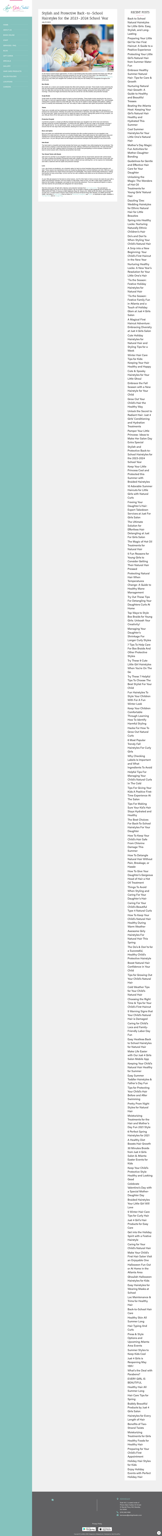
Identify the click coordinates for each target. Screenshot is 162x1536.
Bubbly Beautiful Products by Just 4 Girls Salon (138, 1407)
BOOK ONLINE (9, 35)
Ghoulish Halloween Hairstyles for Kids (140, 1278)
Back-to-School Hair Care (140, 1311)
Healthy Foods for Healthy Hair (138, 1442)
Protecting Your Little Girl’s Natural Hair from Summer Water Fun (140, 59)
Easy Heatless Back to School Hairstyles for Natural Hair (140, 1043)
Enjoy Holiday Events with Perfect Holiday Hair (139, 1473)
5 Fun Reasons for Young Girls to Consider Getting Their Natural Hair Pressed (138, 561)
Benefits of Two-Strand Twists (137, 1426)
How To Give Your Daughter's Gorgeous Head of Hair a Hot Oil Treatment (140, 876)
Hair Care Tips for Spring (138, 1397)
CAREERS (7, 87)
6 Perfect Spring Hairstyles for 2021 (139, 1133)
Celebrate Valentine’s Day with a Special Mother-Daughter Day (140, 1189)
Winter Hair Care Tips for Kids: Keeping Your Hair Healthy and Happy (139, 360)
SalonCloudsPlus (116, 1534)
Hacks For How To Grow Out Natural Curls (138, 731)
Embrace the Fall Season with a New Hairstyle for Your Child (139, 388)
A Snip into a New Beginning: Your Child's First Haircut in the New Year (139, 253)
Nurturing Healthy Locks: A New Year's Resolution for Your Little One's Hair (140, 269)
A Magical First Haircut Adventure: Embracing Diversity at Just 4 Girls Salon (140, 325)
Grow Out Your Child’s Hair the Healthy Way (137, 402)
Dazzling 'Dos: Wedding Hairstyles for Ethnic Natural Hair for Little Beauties (139, 207)
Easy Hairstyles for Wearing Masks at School (139, 1288)
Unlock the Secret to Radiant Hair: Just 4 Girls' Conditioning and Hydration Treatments (140, 418)
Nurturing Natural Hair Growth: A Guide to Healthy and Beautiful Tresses (138, 93)
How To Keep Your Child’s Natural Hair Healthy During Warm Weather (139, 920)
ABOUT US (7, 30)
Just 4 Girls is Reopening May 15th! (137, 1362)
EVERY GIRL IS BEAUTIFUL (136, 1380)
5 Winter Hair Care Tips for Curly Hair (139, 1213)
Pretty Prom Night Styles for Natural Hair (138, 1107)
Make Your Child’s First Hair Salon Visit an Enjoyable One (140, 1256)
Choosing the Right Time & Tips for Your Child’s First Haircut (139, 1003)
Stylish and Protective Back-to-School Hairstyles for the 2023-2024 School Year (140, 454)
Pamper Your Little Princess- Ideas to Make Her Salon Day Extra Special (140, 436)
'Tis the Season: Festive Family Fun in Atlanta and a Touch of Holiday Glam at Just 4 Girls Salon (139, 305)
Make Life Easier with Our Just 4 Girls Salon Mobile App (139, 1055)
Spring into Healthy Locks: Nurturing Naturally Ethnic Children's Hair (139, 225)
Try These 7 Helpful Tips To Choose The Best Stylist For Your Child (140, 682)
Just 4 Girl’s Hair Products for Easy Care (138, 1223)
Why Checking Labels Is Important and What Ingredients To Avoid (140, 761)
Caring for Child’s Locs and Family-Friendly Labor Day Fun (139, 1029)
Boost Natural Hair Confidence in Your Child (139, 966)
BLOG (5, 51)
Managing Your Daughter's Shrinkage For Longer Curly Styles (139, 634)
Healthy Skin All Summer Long (137, 1319)
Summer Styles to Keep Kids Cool (138, 1352)
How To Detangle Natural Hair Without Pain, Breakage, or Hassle (140, 860)
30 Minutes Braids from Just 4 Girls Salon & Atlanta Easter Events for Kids (138, 1155)
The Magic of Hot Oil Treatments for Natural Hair (140, 545)
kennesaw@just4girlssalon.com (131, 1515)
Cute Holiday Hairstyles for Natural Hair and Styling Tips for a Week (138, 342)
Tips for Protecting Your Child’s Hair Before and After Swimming (139, 1093)
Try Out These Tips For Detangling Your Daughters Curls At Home (139, 602)
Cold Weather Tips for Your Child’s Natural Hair (139, 990)
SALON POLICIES (9, 76)
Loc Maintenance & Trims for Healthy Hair (139, 1301)
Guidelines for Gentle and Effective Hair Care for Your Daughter (140, 166)
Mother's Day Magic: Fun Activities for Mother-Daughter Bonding (140, 150)
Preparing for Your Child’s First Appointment (138, 1452)
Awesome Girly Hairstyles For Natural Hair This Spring (138, 936)
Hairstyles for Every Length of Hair (139, 1417)
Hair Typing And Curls (137, 1327)
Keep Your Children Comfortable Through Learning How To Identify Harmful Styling (139, 715)
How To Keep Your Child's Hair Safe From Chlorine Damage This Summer (138, 843)
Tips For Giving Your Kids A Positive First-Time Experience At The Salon (140, 793)
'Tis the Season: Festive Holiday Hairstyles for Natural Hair (137, 285)
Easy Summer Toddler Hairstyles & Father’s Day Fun (140, 1079)
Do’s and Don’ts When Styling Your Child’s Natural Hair (139, 239)
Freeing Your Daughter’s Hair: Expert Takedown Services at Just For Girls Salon (139, 509)
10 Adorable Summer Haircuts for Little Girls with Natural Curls (140, 491)
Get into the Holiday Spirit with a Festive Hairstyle (140, 1236)
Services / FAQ (9, 45)
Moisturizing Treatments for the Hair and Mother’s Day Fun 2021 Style (139, 1121)
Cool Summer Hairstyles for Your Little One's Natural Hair (139, 134)
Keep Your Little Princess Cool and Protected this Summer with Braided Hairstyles (139, 473)
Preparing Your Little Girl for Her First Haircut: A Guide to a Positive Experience (140, 43)
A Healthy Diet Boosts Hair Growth (139, 1141)
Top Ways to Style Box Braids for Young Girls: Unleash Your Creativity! (140, 618)
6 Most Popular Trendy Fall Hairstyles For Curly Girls (139, 745)
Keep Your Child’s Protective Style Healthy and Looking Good (140, 1173)
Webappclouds (99, 1534)
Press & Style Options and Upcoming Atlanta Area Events (138, 1339)
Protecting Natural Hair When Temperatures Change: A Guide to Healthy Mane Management (139, 582)
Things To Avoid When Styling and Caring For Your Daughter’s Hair (138, 892)
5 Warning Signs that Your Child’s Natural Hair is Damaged (140, 1015)
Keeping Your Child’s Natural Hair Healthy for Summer (140, 1067)
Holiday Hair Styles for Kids (139, 1463)
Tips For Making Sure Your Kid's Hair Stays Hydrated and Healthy (139, 809)
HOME (5, 25)
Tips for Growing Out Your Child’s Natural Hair (140, 978)
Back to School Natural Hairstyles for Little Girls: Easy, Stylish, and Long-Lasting (139, 26)
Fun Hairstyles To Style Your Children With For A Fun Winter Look (139, 698)
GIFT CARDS (8, 56)
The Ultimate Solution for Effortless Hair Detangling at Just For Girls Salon (138, 529)
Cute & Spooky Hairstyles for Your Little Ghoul (138, 374)
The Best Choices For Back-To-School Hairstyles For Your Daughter (139, 825)
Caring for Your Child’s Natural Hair (139, 1246)
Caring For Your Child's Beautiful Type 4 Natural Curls (140, 906)
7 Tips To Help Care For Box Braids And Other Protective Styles (139, 650)
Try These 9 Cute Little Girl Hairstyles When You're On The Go (140, 666)
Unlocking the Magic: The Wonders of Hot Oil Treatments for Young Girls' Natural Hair (140, 186)
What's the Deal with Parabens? (140, 1372)
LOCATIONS (7, 82)
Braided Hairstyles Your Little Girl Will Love (139, 1203)
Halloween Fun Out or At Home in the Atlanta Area (139, 1268)
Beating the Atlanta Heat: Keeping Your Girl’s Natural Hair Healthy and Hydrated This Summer (139, 115)
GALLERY (7, 66)
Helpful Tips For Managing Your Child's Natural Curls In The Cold (140, 777)
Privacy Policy (97, 1523)
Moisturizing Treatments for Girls (139, 1434)
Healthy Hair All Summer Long (137, 1389)
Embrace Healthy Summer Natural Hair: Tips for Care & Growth (140, 75)
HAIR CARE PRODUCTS (12, 71)
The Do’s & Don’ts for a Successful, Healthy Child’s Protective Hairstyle (140, 952)
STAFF (5, 40)
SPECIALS (7, 61)
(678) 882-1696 (125, 1512)
